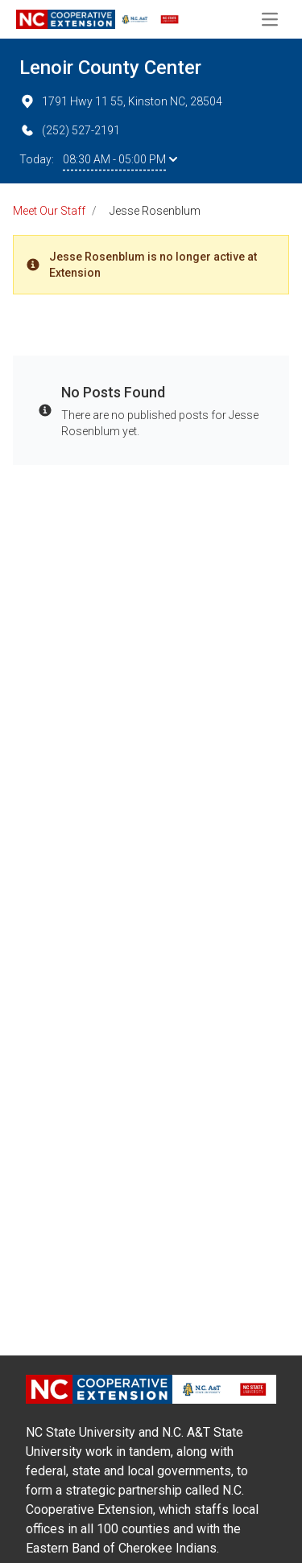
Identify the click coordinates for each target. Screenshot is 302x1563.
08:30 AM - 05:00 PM (120, 159)
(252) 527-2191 (69, 130)
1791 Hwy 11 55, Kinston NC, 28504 (120, 101)
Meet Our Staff (49, 210)
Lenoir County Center (110, 67)
